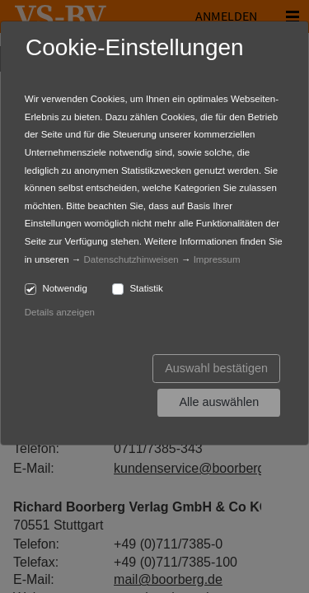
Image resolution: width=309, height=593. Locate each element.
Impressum (217, 259)
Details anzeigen (60, 312)
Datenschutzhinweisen (131, 259)
